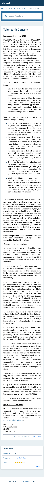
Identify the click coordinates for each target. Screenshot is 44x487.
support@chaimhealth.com (13, 420)
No (39, 436)
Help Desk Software (24, 481)
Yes (34, 436)
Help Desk (5, 3)
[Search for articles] (22, 16)
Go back (37, 466)
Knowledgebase (21, 458)
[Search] (6, 16)
